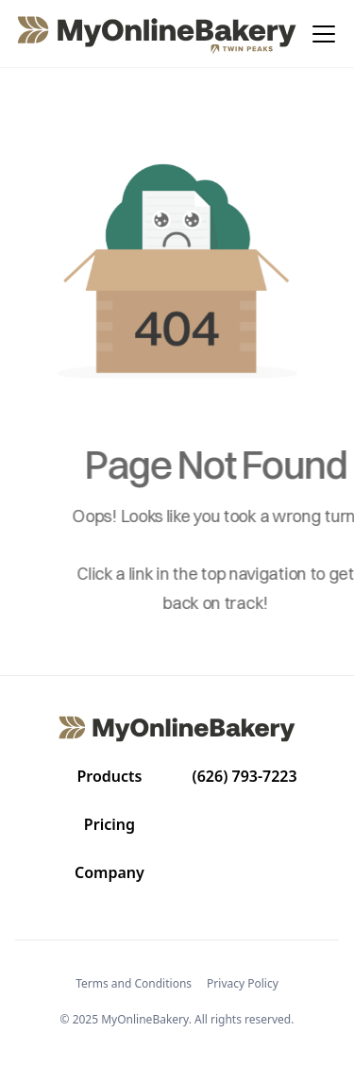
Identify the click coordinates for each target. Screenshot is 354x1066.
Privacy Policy (242, 983)
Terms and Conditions (134, 983)
